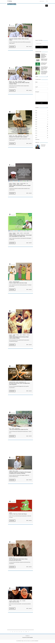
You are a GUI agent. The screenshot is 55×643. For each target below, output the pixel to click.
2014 (36, 130)
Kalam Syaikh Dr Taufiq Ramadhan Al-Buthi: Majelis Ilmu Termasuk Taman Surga (44, 72)
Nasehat (24, 335)
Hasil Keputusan (12, 382)
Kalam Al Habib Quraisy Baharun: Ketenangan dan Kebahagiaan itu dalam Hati (20, 235)
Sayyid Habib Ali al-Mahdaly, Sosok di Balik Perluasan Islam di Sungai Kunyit (44, 68)
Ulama (24, 81)
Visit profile (43, 146)
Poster (10, 233)
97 (26, 632)
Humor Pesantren (16, 282)
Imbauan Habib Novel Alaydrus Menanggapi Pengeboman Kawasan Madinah (18, 473)
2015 (36, 128)
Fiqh (10, 428)
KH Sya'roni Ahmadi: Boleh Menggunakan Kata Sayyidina (20, 384)
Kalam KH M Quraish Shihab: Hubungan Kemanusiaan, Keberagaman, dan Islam (44, 56)
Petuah (24, 135)
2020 (36, 117)
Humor (10, 282)
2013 (36, 133)
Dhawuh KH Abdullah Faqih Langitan (19, 136)
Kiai (13, 81)
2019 (36, 119)
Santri (27, 135)
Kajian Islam (21, 382)
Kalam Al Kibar (26, 232)
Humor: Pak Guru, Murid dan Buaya (18, 515)
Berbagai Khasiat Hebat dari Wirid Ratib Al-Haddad (44, 60)
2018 (36, 121)
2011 (36, 137)
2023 (36, 112)
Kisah (21, 335)
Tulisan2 (23, 601)
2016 (36, 126)
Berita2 (10, 81)
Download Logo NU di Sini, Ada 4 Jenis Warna (44, 64)
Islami (17, 382)
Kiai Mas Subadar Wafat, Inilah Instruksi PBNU (19, 39)
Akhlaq (10, 335)
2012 (36, 135)
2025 (36, 110)
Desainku (14, 232)
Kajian (13, 428)
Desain (10, 232)
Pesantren (20, 81)
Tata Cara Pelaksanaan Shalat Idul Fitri (19, 429)
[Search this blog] (41, 43)
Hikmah (10, 135)
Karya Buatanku (27, 641)
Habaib (18, 232)
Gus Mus (10, 601)
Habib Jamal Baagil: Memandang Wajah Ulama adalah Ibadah (19, 338)
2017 (36, 124)
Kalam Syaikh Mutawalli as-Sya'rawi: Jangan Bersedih (18, 185)
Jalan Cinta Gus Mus (14, 602)
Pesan (16, 135)
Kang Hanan (43, 144)
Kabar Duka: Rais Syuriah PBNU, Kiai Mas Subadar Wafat (20, 83)
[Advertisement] (27, 8)
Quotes (14, 233)
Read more (12, 46)
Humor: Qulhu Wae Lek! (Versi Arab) (18, 283)
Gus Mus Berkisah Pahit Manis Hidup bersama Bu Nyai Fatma (18, 560)
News (16, 81)
